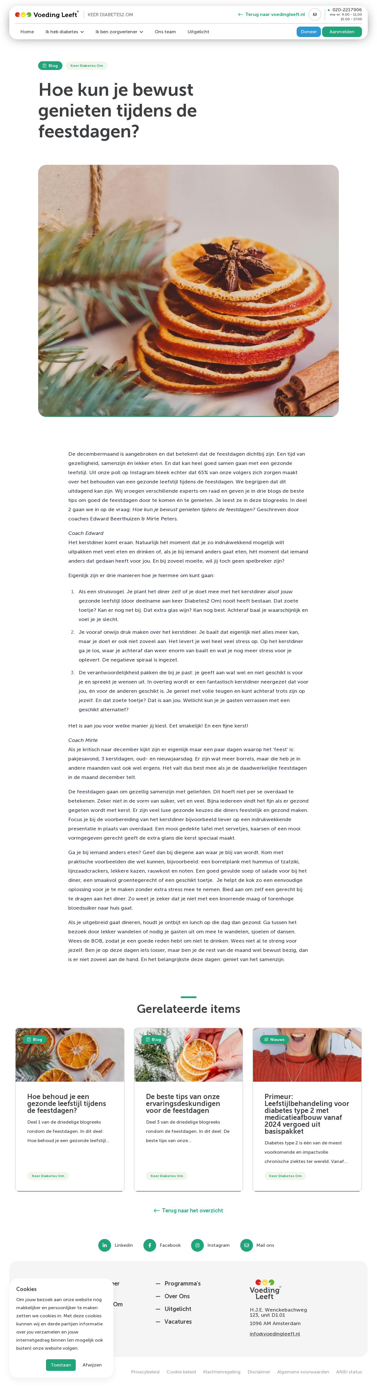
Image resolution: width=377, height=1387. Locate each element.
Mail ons (265, 1245)
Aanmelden (342, 31)
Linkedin (123, 1245)
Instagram (218, 1245)
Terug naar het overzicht (188, 1211)
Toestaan (61, 1364)
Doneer (309, 31)
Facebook (170, 1245)
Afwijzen (92, 1364)
